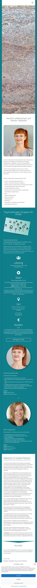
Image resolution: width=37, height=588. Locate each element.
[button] (35, 566)
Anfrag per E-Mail (18, 339)
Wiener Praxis (14, 550)
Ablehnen (18, 581)
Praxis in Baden (27, 550)
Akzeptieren (18, 577)
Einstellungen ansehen (18, 584)
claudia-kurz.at (10, 449)
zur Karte (18, 314)
